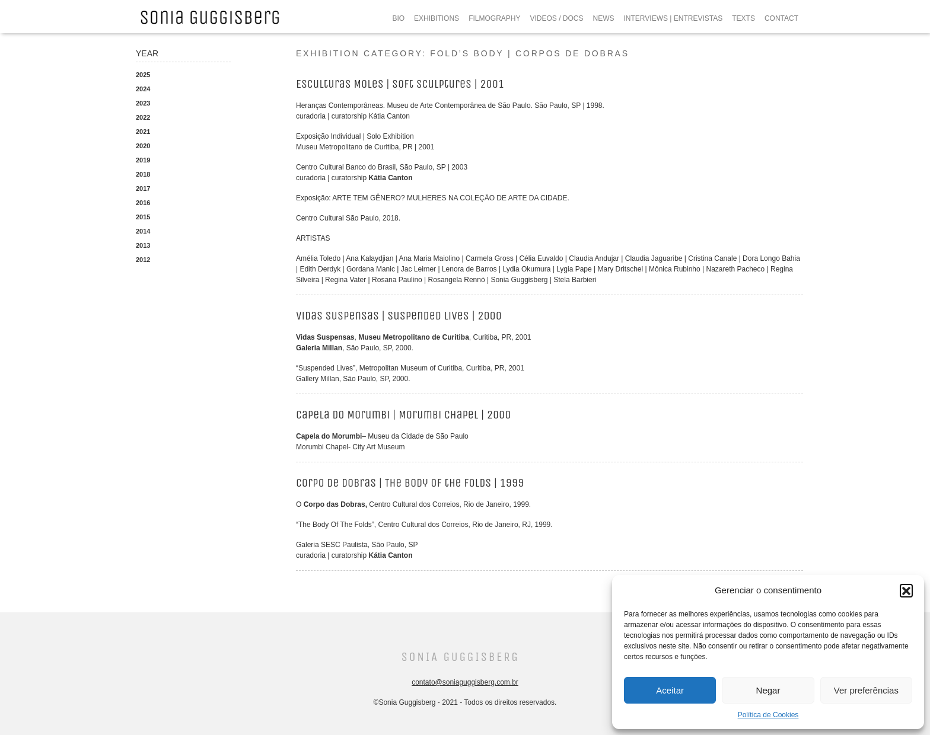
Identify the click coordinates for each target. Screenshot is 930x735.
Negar (768, 690)
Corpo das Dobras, (335, 504)
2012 (143, 259)
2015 (143, 216)
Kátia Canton (391, 178)
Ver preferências (866, 690)
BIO (398, 18)
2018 (143, 174)
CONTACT (781, 18)
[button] (906, 590)
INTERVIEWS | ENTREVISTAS (673, 18)
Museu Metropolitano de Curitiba (413, 337)
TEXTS (743, 18)
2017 (143, 188)
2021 (143, 131)
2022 (143, 117)
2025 (143, 74)
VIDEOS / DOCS (556, 18)
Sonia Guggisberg (460, 657)
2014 (143, 231)
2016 (143, 202)
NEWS (603, 18)
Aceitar (670, 690)
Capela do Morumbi (329, 436)
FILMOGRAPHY (494, 18)
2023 (143, 103)
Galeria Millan (319, 348)
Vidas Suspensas (325, 337)
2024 (143, 88)
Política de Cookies (768, 715)
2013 (143, 245)
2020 (143, 145)
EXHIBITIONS (436, 18)
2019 (143, 160)
